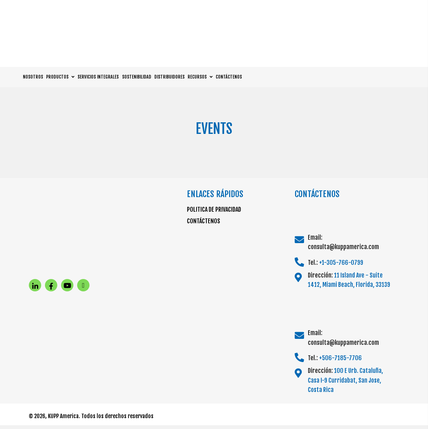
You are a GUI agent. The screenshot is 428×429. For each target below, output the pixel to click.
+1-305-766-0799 (341, 262)
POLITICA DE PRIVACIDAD (214, 209)
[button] (35, 285)
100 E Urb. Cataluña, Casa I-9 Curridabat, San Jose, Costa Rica (345, 380)
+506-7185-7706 (340, 358)
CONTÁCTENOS (203, 221)
